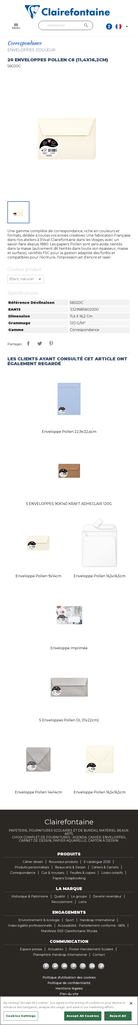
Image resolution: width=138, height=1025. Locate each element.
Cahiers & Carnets (105, 867)
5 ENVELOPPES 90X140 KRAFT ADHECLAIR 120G (69, 504)
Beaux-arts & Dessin (70, 867)
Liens (82, 902)
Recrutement (62, 902)
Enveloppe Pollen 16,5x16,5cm (100, 576)
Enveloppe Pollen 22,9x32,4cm (69, 432)
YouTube (64, 966)
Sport (69, 920)
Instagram (82, 966)
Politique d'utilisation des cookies (69, 977)
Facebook (46, 966)
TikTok (101, 966)
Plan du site (69, 994)
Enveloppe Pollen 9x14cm (38, 576)
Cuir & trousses (52, 873)
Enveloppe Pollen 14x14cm (38, 792)
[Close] (131, 1003)
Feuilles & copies (82, 873)
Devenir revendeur (107, 896)
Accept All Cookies (83, 1016)
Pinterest (51, 343)
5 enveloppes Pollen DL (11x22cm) (69, 720)
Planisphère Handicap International (60, 955)
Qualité (59, 896)
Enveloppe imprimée (69, 648)
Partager (28, 343)
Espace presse (31, 949)
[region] (69, 1010)
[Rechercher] (68, 25)
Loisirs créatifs (112, 873)
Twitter (55, 966)
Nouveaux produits (63, 862)
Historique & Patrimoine (29, 896)
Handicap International (97, 920)
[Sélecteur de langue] (126, 26)
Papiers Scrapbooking (69, 878)
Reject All (118, 1016)
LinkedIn (92, 966)
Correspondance (22, 873)
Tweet (39, 343)
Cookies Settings (21, 1016)
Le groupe (79, 896)
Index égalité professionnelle (30, 926)
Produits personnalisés (32, 867)
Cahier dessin (33, 862)
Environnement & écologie (39, 920)
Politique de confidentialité (69, 983)
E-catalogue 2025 (97, 862)
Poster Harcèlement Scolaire (91, 949)
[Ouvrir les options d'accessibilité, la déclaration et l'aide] (113, 26)
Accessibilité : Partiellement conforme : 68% (91, 926)
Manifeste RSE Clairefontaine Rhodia (69, 931)
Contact (99, 955)
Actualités (55, 949)
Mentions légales (69, 988)
